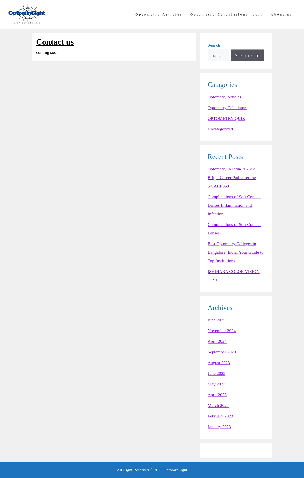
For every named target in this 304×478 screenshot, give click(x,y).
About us (281, 14)
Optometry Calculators (227, 107)
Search (247, 55)
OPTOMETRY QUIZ (226, 118)
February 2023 (220, 416)
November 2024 (222, 330)
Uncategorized (220, 129)
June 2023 (216, 373)
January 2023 (219, 426)
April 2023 (217, 394)
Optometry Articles (159, 14)
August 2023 (219, 362)
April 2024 (217, 341)
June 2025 (216, 320)
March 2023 (218, 405)
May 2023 (216, 384)
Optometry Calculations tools (226, 14)
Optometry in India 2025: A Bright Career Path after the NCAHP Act (232, 177)
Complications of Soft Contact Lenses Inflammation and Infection (234, 205)
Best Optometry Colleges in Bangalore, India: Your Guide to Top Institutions (235, 252)
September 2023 (222, 352)
